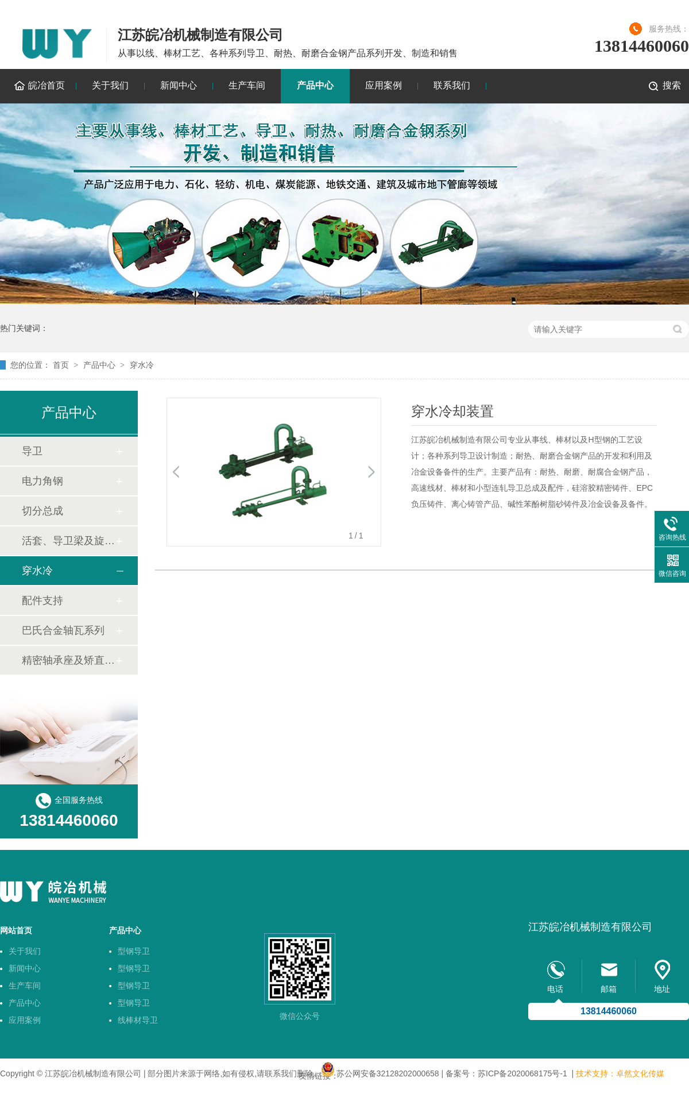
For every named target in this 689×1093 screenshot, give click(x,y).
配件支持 (42, 600)
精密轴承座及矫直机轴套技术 (68, 660)
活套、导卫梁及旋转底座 (68, 540)
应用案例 (383, 85)
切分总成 (42, 511)
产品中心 (315, 85)
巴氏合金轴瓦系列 (63, 630)
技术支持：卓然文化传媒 (620, 1073)
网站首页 (16, 930)
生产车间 (247, 85)
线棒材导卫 (138, 1020)
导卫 (32, 451)
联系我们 (451, 85)
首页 (61, 365)
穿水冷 (142, 365)
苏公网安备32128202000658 (387, 1073)
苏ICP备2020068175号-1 (522, 1073)
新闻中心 (178, 85)
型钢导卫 (134, 951)
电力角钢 (42, 481)
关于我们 (110, 85)
